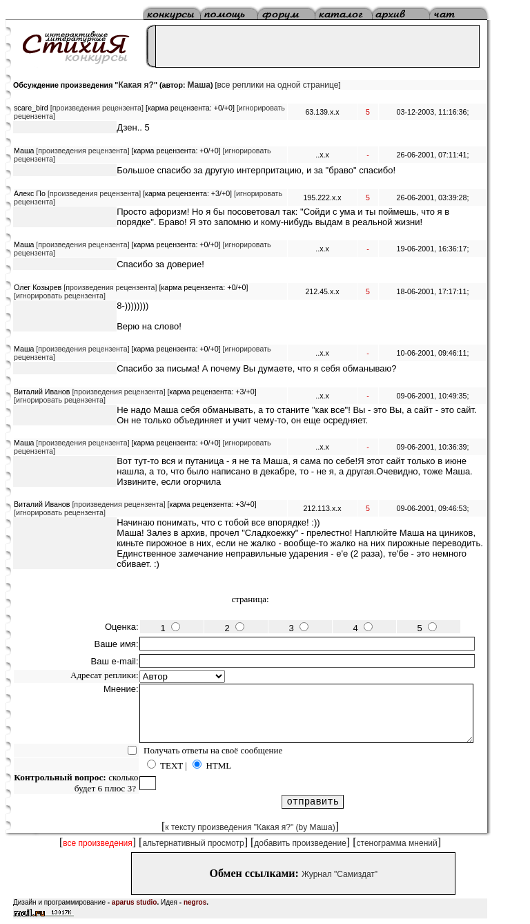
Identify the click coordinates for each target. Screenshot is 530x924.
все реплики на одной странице (277, 85)
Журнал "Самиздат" (339, 874)
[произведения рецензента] (97, 108)
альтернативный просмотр (193, 843)
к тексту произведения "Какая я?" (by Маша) (250, 827)
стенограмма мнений (397, 843)
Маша (198, 85)
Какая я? (136, 85)
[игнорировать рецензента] (60, 295)
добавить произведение (300, 843)
